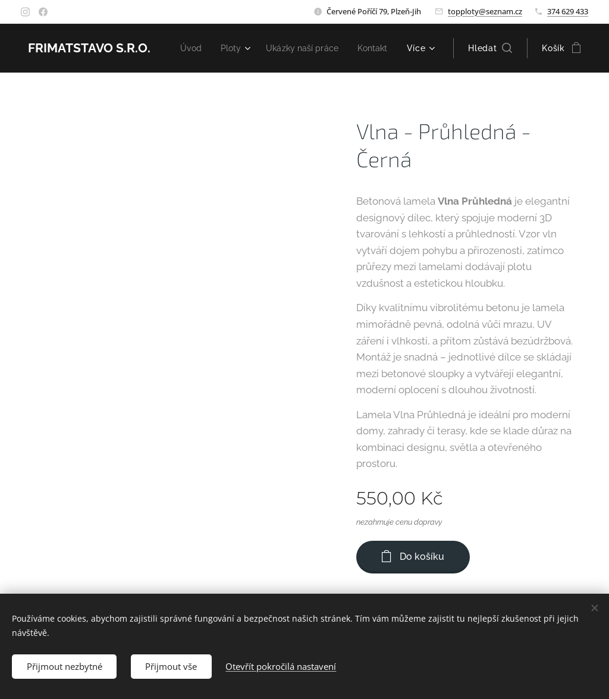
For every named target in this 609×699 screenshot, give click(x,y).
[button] (490, 48)
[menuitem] (231, 48)
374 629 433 (567, 11)
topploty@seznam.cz (485, 11)
